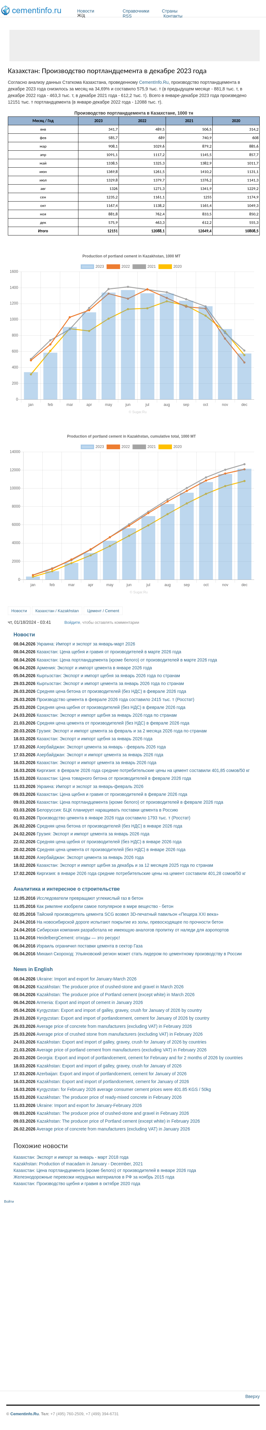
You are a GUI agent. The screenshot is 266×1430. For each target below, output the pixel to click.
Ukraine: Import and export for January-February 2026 (89, 1105)
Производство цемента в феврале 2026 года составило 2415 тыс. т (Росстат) (115, 699)
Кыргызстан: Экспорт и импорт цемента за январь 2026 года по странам (110, 683)
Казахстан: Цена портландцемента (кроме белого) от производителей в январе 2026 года (104, 1170)
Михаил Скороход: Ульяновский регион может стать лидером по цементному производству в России (139, 953)
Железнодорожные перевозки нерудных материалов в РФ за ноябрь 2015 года (93, 1176)
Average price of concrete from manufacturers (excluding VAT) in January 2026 (113, 1128)
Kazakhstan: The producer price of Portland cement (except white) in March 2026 (115, 994)
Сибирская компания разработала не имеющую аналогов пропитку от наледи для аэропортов (133, 929)
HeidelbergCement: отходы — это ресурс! (78, 937)
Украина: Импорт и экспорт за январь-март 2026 (86, 643)
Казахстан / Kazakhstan (57, 610)
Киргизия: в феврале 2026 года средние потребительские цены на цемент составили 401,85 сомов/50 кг (143, 770)
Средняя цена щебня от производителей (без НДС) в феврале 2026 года (111, 707)
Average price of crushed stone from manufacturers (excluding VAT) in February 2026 (119, 1034)
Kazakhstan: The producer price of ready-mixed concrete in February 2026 (109, 1097)
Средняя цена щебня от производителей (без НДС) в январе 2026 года (109, 841)
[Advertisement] (134, 45)
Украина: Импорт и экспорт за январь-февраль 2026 (90, 786)
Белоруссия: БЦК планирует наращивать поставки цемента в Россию (107, 809)
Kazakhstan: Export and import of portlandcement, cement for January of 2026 (113, 1081)
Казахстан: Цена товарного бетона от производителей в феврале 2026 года (114, 778)
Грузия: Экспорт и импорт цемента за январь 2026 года (93, 833)
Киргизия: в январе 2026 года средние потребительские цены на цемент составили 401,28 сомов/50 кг (141, 873)
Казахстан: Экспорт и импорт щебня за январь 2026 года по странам (107, 715)
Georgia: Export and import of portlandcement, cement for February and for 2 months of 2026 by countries (140, 1057)
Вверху (252, 1396)
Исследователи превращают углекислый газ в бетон (90, 898)
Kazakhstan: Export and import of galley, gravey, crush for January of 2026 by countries (121, 1041)
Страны (186, 11)
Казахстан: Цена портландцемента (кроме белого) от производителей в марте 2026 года (127, 659)
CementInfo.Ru (153, 82)
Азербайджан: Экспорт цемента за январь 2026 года (90, 857)
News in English (33, 969)
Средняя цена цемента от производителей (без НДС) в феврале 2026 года (113, 723)
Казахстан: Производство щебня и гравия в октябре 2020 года (76, 1183)
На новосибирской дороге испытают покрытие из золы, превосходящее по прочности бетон (130, 922)
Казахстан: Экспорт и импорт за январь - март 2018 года (71, 1157)
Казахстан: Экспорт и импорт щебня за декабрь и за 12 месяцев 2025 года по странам (125, 865)
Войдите (72, 622)
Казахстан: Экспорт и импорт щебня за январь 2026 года (94, 738)
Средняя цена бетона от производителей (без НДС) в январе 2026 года (109, 825)
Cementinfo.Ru (24, 1413)
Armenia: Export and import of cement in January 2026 (89, 1002)
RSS (127, 16)
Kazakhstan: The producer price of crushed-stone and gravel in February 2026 (113, 1113)
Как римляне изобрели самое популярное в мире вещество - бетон (105, 906)
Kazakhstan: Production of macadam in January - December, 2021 (78, 1163)
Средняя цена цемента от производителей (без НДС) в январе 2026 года (111, 849)
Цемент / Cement (103, 610)
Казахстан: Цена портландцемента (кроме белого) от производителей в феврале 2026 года (130, 802)
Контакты (172, 16)
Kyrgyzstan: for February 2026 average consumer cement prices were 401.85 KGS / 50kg (124, 1089)
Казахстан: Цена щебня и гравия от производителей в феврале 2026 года (112, 794)
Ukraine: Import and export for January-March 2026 (86, 978)
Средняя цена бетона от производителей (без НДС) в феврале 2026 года (111, 691)
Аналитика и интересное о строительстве (66, 889)
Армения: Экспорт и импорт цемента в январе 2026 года (94, 667)
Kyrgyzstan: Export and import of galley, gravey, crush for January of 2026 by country (119, 1010)
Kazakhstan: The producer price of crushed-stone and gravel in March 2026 (110, 986)
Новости (98, 11)
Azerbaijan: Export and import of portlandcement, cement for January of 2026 (111, 1073)
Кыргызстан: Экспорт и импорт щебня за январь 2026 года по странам (108, 675)
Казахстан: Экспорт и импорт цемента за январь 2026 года (97, 762)
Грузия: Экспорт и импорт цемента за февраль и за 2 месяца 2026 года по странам (122, 730)
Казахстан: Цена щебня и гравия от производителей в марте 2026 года (109, 651)
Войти (9, 1201)
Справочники (141, 11)
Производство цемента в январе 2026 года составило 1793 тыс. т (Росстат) (113, 817)
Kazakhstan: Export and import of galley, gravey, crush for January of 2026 (109, 1065)
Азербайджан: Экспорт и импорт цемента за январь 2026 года (100, 754)
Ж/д (81, 15)
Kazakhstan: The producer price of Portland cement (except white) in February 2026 (118, 1121)
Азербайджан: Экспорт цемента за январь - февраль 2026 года (101, 746)
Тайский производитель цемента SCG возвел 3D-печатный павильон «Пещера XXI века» (128, 914)
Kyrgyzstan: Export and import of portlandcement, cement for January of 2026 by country (123, 1018)
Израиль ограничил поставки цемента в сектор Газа (90, 945)
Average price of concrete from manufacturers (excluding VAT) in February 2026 (114, 1026)
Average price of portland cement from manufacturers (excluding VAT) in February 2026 (121, 1049)
